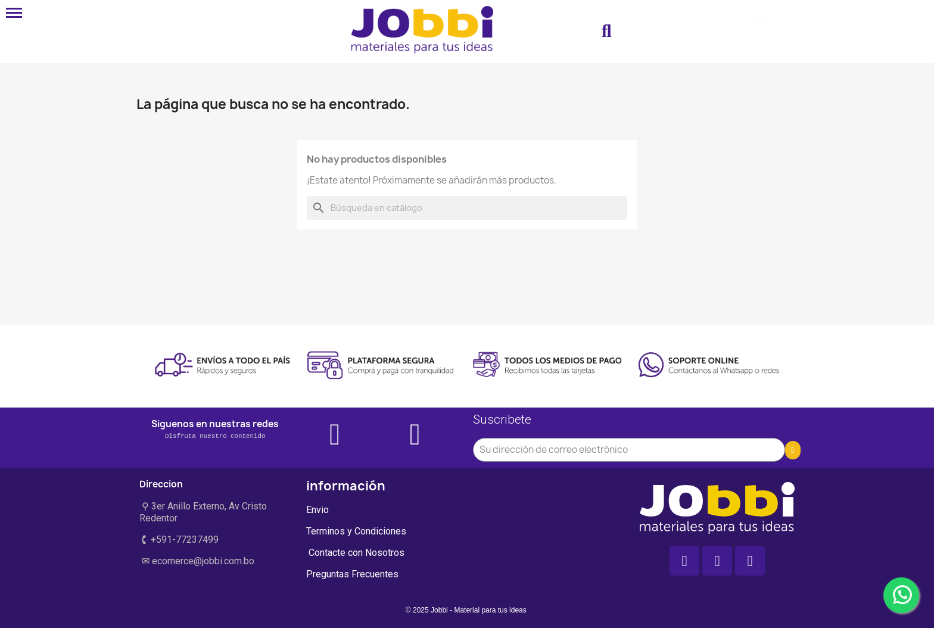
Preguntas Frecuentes (352, 574)
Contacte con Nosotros (355, 552)
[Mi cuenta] (677, 31)
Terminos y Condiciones (356, 531)
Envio (317, 509)
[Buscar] (467, 208)
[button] (606, 31)
